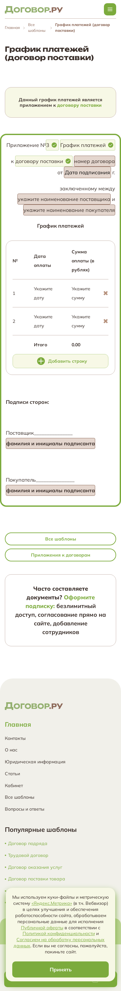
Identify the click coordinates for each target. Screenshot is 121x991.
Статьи (12, 774)
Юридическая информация (35, 762)
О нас (11, 750)
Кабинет (14, 785)
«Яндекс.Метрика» (52, 903)
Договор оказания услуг (35, 867)
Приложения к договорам (60, 555)
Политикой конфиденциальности (59, 933)
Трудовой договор (28, 855)
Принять (61, 969)
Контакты (15, 738)
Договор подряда (27, 843)
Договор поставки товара (36, 879)
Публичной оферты (42, 928)
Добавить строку (62, 361)
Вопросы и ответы (24, 809)
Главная (12, 27)
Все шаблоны (60, 539)
